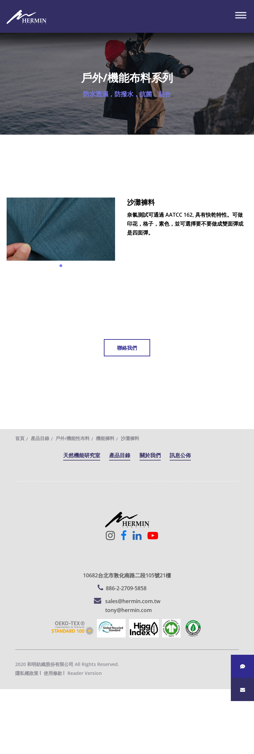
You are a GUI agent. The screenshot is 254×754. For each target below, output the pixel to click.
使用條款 (53, 673)
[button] (61, 265)
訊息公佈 (180, 455)
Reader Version (84, 673)
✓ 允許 (8, 711)
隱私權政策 (26, 673)
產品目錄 (40, 438)
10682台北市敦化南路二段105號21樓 (127, 575)
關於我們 (150, 455)
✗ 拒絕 (7, 720)
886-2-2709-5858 (126, 588)
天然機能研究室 (81, 455)
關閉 (5, 693)
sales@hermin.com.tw (132, 601)
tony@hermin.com (128, 610)
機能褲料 (105, 438)
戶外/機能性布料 (73, 438)
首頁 (19, 438)
